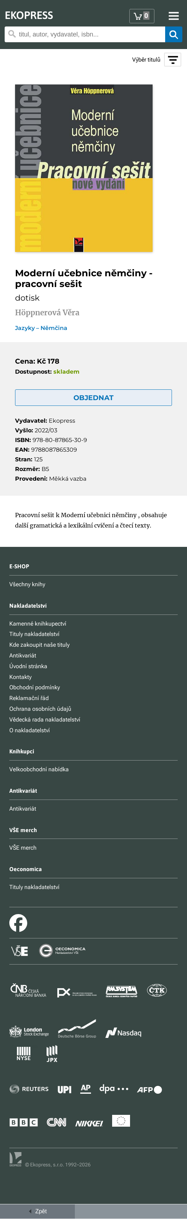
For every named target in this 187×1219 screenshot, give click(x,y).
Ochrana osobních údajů (40, 708)
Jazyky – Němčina (41, 328)
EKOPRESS (29, 15)
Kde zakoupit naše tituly (39, 644)
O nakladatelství (29, 730)
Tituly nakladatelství (34, 634)
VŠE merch (23, 847)
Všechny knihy (27, 584)
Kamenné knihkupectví (37, 623)
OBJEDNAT (93, 397)
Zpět (37, 1211)
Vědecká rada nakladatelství (44, 719)
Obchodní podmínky (34, 687)
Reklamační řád (29, 698)
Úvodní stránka (28, 666)
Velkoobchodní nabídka (39, 769)
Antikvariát (22, 655)
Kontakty (20, 677)
